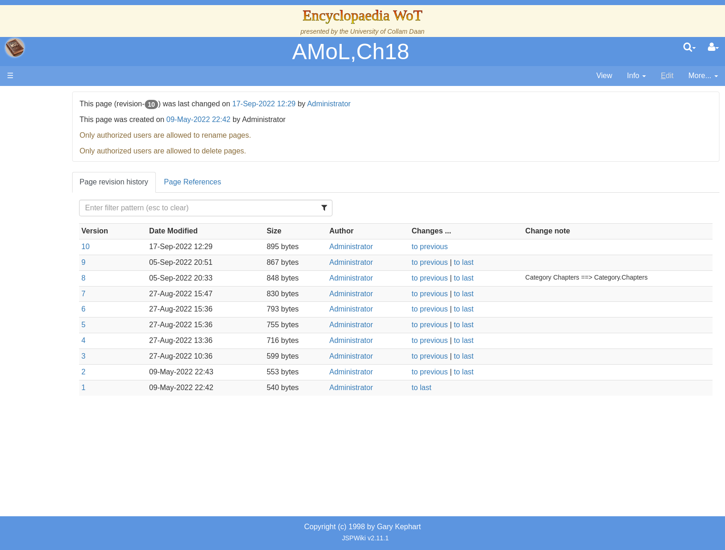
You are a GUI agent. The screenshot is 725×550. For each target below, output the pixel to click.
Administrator (419, 104)
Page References (283, 182)
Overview (77, 217)
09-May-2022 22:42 (289, 119)
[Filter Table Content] (278, 208)
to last (507, 262)
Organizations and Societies (90, 281)
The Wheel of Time (75, 154)
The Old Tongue (70, 239)
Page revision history (204, 182)
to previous (473, 247)
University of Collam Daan (387, 31)
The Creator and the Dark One (94, 143)
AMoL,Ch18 (350, 51)
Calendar (59, 186)
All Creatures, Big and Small (90, 302)
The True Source (71, 165)
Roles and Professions (81, 291)
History (55, 175)
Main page (42, 96)
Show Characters (72, 271)
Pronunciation (66, 376)
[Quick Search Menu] (689, 47)
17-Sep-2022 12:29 (354, 104)
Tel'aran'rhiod (65, 344)
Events (55, 197)
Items (53, 313)
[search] (689, 47)
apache (15, 47)
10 (176, 247)
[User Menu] (713, 47)
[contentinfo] (636, 76)
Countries (78, 228)
